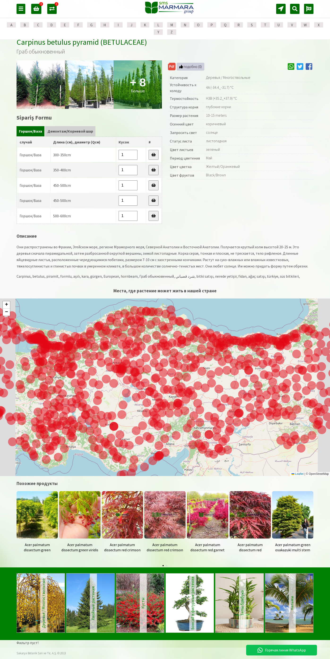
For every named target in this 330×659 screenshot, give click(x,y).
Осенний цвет (182, 124)
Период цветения (185, 158)
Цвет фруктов (182, 175)
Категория (179, 77)
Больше (138, 84)
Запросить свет (183, 132)
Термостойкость (184, 98)
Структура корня (184, 107)
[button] (187, 428)
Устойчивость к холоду (183, 87)
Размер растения (184, 115)
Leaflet (297, 474)
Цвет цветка (181, 166)
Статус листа (181, 141)
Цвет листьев (181, 149)
